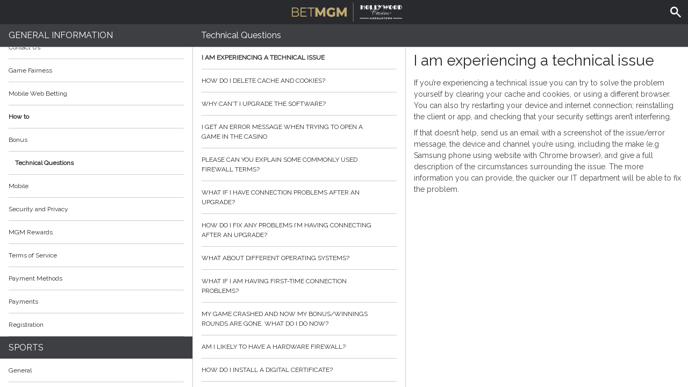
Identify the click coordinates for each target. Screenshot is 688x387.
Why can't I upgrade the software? (299, 104)
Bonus (18, 140)
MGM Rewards (31, 232)
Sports (26, 347)
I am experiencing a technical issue (299, 57)
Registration (26, 324)
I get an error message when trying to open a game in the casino (299, 131)
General (20, 370)
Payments (96, 301)
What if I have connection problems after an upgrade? (299, 197)
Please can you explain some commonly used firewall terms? (299, 164)
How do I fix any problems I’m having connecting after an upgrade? (299, 230)
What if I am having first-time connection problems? (299, 286)
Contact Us (24, 47)
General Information (61, 35)
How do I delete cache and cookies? (299, 80)
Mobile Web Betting (38, 93)
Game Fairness (30, 70)
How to (96, 116)
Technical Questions (44, 163)
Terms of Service (96, 255)
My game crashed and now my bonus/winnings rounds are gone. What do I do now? (299, 318)
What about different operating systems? (299, 258)
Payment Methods (96, 278)
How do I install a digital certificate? (299, 370)
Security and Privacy (38, 209)
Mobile (18, 186)
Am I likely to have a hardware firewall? (299, 346)
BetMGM (347, 11)
